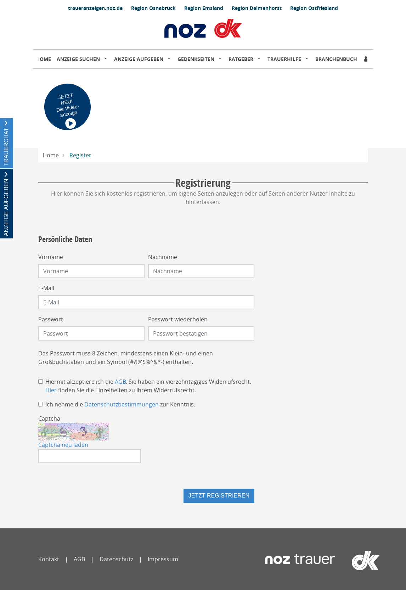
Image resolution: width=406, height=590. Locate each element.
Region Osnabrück (153, 8)
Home (43, 59)
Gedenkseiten (195, 59)
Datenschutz (116, 559)
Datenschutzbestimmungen (121, 404)
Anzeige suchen (78, 59)
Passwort (50, 319)
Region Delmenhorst (257, 8)
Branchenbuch (336, 59)
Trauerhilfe (284, 59)
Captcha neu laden (63, 445)
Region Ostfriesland (314, 8)
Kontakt (48, 559)
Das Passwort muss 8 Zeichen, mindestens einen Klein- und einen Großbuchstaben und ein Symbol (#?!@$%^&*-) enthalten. (125, 357)
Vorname (50, 257)
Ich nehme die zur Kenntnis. (120, 404)
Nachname (162, 257)
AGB (120, 382)
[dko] (351, 560)
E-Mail (46, 288)
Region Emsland (203, 8)
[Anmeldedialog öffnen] (366, 59)
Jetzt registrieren (218, 496)
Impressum (163, 559)
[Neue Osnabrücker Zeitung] (300, 560)
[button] (107, 59)
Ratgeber (241, 59)
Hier (51, 390)
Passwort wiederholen (178, 319)
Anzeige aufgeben (138, 59)
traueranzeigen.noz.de (95, 8)
